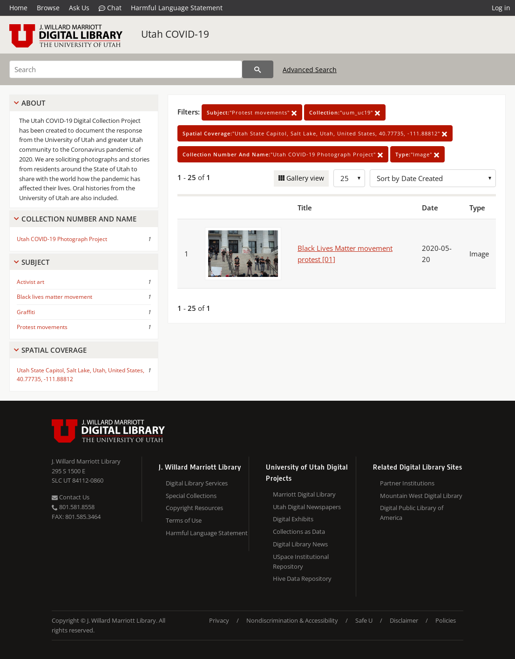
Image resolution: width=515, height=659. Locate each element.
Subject (35, 262)
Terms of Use (184, 520)
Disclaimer (404, 620)
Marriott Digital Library (304, 494)
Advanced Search (310, 69)
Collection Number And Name (78, 218)
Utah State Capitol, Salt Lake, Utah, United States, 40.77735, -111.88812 (80, 374)
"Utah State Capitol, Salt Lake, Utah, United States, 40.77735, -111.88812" (315, 133)
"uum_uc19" (344, 112)
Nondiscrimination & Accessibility (292, 620)
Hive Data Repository (302, 578)
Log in (501, 7)
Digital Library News (300, 544)
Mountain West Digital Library (421, 495)
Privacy (219, 620)
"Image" (417, 154)
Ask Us (79, 7)
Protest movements (42, 327)
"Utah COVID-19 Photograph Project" (283, 154)
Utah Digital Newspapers (307, 507)
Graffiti (26, 312)
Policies (445, 620)
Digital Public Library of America (411, 513)
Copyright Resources (194, 508)
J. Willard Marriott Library (86, 461)
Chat (110, 8)
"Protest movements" (252, 112)
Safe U (364, 620)
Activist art (30, 282)
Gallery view (304, 178)
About (33, 103)
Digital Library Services (197, 483)
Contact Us (70, 497)
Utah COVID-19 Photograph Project (62, 239)
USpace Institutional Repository (301, 561)
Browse (48, 7)
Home (18, 7)
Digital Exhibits (293, 519)
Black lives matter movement (54, 297)
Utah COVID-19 (175, 33)
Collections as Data (299, 531)
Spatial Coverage (54, 350)
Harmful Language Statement (177, 7)
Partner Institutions (407, 483)
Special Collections (191, 495)
